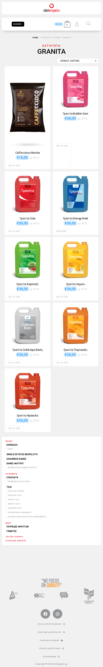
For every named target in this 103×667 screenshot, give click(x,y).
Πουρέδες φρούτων (17, 526)
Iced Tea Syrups (16, 491)
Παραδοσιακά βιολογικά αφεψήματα (27, 516)
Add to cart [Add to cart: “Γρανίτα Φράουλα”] (14, 428)
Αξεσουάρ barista (16, 541)
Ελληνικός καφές (16, 459)
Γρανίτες (11, 531)
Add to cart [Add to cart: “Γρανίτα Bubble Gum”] (62, 146)
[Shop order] (77, 60)
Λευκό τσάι (13, 499)
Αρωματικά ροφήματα (19, 512)
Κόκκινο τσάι (14, 508)
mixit (8, 523)
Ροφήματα (11, 474)
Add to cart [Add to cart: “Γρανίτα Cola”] (14, 231)
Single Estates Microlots (22, 454)
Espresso (12, 445)
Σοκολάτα (12, 477)
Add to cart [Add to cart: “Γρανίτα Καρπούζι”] (14, 297)
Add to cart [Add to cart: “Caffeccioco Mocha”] (14, 166)
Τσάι (9, 487)
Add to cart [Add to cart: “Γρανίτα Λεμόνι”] (62, 297)
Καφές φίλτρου (15, 463)
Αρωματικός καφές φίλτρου (22, 467)
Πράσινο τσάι (14, 495)
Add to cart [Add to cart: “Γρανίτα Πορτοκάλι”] (62, 363)
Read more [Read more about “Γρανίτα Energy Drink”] (61, 231)
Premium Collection (18, 481)
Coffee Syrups (14, 537)
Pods (10, 449)
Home (35, 38)
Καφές (9, 441)
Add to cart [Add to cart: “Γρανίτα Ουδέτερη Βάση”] (14, 363)
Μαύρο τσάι (14, 504)
